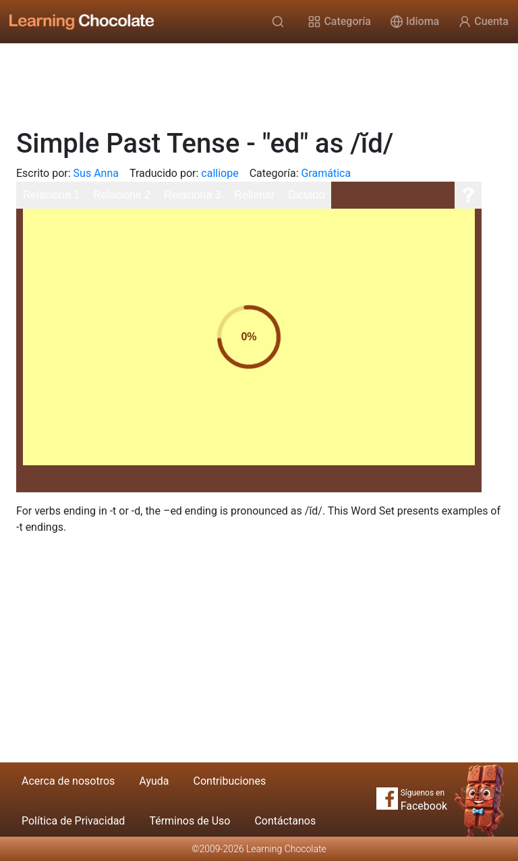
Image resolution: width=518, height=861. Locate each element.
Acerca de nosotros (68, 781)
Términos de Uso (189, 820)
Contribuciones (230, 781)
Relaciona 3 (192, 195)
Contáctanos (285, 820)
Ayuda (154, 781)
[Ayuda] (468, 195)
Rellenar (255, 195)
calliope (219, 173)
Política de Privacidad (73, 820)
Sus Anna (96, 173)
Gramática (326, 173)
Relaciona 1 (51, 195)
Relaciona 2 (122, 195)
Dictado (306, 195)
